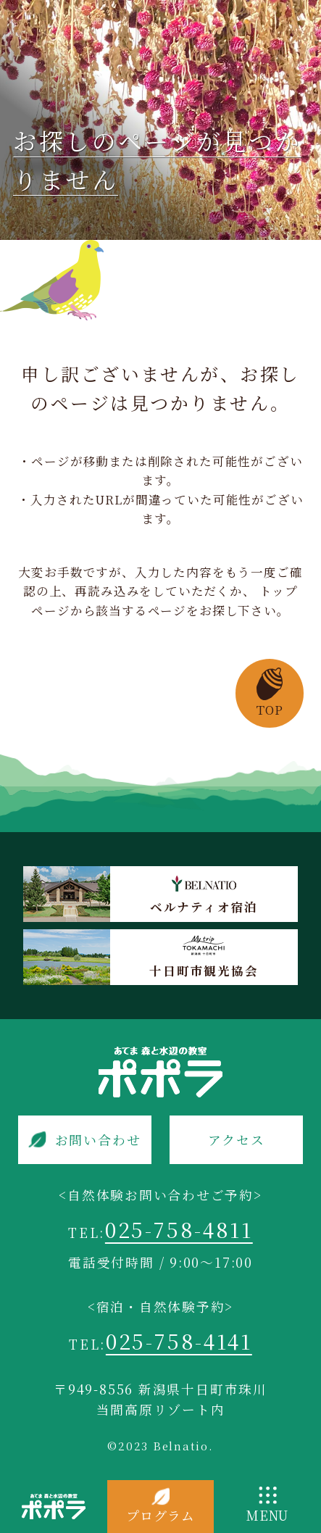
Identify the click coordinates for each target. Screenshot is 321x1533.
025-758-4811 (179, 1229)
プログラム (160, 1515)
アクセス (236, 1140)
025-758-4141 (179, 1340)
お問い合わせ (98, 1140)
